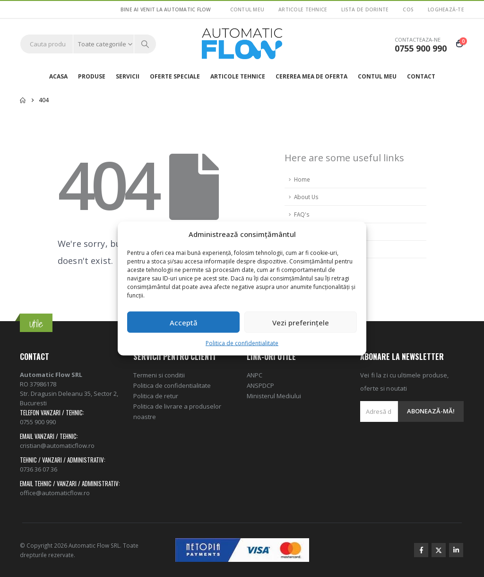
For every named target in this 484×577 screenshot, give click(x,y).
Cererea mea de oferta (311, 76)
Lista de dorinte (365, 9)
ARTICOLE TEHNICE (302, 9)
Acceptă (184, 322)
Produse (91, 76)
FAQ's (302, 214)
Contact (421, 76)
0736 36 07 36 (38, 469)
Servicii (127, 76)
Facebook (421, 550)
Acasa (58, 76)
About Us (306, 197)
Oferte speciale (175, 76)
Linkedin (456, 550)
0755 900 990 (38, 422)
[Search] (145, 44)
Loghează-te (446, 9)
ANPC (254, 375)
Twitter (439, 550)
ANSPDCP (260, 385)
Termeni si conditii (159, 375)
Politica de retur (155, 396)
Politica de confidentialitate (242, 343)
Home (302, 179)
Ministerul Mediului (274, 396)
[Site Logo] (242, 43)
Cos (408, 9)
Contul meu (247, 9)
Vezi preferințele (300, 322)
